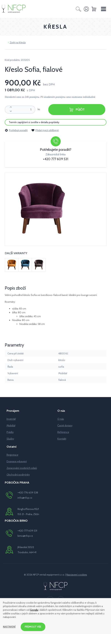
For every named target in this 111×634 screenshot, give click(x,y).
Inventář (11, 419)
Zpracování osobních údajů (22, 468)
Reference (63, 432)
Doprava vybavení (17, 461)
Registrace (12, 454)
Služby (10, 438)
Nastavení (9, 626)
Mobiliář (11, 425)
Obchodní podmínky (18, 474)
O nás (60, 419)
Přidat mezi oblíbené (45, 130)
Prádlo (10, 432)
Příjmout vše (34, 626)
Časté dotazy (64, 425)
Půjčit (77, 109)
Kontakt (61, 438)
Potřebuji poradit (16, 130)
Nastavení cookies (76, 574)
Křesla (22, 42)
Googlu (34, 609)
